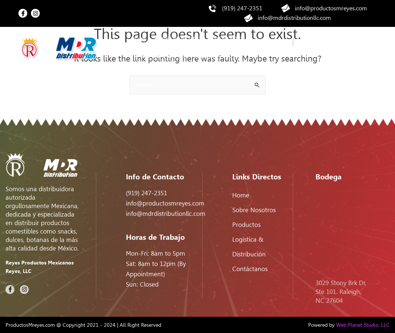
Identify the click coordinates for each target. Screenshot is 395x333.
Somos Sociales (164, 55)
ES (286, 52)
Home (139, 38)
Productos (229, 38)
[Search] (367, 47)
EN (297, 42)
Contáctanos (215, 55)
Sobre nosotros (179, 38)
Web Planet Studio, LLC (362, 325)
